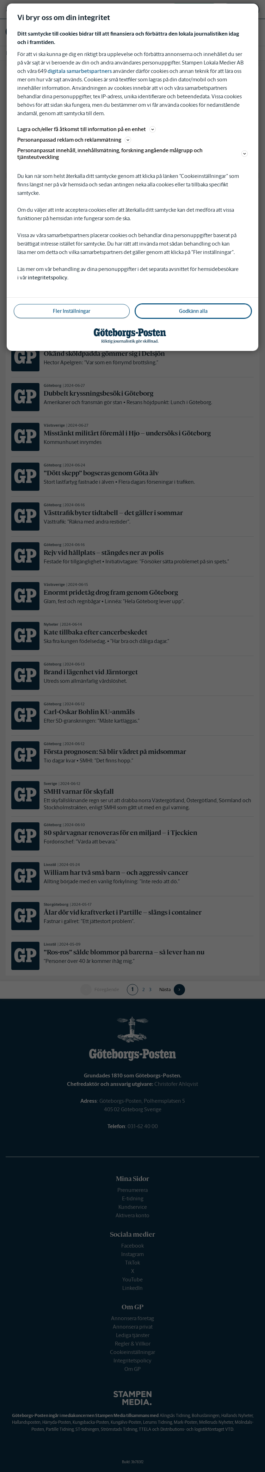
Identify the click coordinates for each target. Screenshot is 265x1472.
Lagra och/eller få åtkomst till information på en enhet (86, 129)
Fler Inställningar (71, 311)
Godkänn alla (193, 311)
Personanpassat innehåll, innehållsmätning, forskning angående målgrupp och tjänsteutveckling (132, 153)
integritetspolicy (47, 277)
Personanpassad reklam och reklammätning (74, 139)
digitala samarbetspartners (80, 71)
